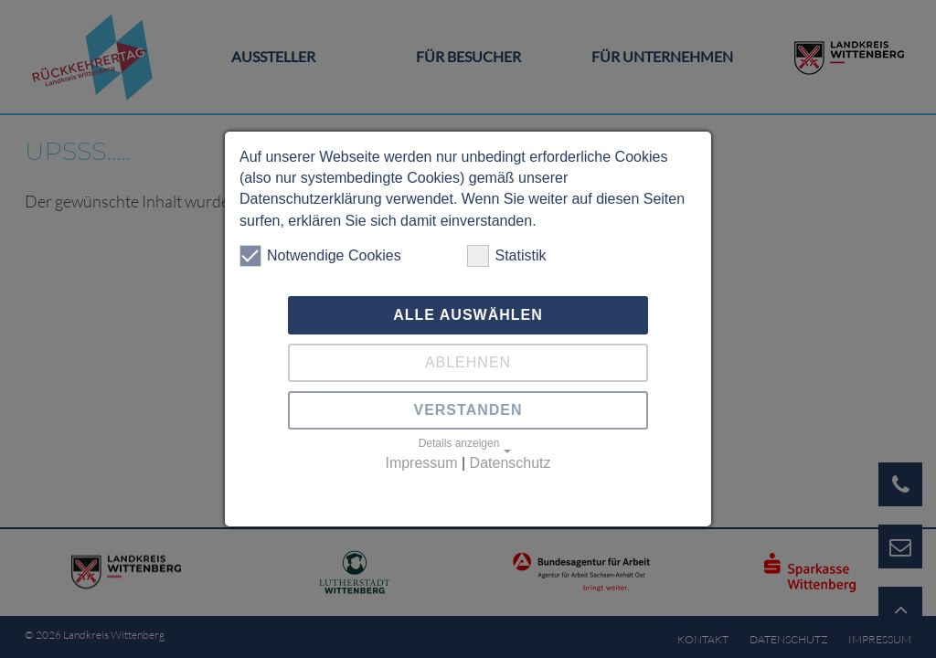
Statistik (506, 256)
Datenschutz (510, 463)
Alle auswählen (468, 315)
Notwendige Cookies (320, 256)
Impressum (421, 463)
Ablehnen (468, 362)
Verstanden (467, 410)
